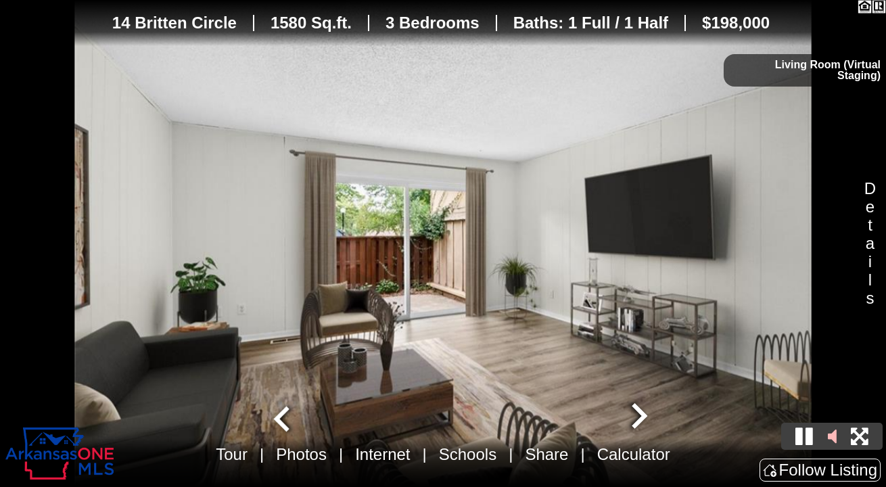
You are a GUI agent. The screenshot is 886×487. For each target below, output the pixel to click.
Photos (301, 454)
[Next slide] (637, 417)
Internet (382, 454)
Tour (232, 454)
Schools (467, 454)
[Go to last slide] (283, 417)
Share (546, 454)
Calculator (633, 454)
